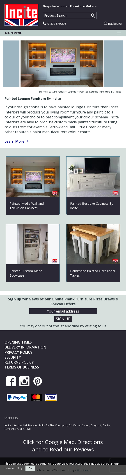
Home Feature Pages (51, 91)
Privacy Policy (18, 352)
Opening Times (18, 342)
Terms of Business (22, 367)
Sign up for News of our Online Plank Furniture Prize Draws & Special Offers (63, 301)
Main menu (63, 33)
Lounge (71, 91)
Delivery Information (25, 347)
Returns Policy (19, 362)
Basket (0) (112, 24)
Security (13, 357)
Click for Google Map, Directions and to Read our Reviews (63, 445)
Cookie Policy (14, 468)
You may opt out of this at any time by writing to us (63, 326)
